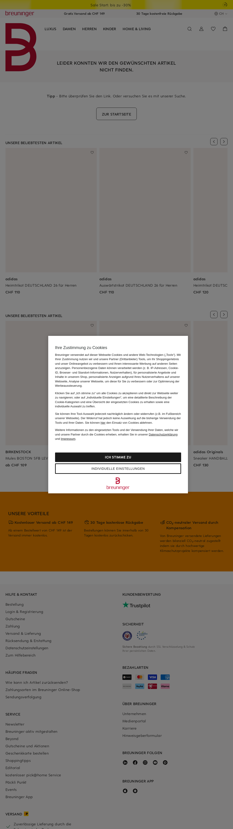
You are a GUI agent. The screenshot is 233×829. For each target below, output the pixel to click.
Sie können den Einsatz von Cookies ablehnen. (119, 422)
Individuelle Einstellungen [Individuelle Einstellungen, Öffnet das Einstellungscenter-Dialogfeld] (118, 468)
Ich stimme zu (118, 457)
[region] (118, 414)
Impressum (68, 438)
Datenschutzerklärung (163, 434)
